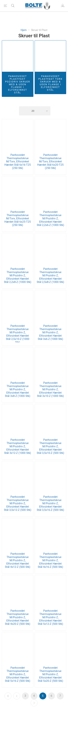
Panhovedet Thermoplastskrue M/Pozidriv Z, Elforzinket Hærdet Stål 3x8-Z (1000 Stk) (17, 389)
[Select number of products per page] (35, 110)
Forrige (16, 695)
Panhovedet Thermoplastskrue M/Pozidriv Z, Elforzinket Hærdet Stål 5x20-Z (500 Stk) (50, 674)
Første (8, 695)
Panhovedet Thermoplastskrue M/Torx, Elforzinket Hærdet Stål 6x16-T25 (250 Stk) (17, 161)
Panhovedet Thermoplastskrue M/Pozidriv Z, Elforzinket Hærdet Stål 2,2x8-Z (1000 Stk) (17, 275)
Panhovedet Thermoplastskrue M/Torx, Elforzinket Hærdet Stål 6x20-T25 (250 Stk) (50, 161)
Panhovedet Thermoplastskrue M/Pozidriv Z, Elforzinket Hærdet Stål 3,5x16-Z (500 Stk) (50, 503)
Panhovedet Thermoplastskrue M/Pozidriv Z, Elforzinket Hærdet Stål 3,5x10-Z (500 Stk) (50, 446)
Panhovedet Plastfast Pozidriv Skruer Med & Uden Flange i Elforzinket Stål (17, 84)
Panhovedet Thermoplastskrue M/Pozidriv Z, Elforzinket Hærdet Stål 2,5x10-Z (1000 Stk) (17, 334)
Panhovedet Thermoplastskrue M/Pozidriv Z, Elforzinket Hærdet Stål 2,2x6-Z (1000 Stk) (50, 218)
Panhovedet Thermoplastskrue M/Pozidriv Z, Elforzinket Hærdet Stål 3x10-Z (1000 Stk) (50, 389)
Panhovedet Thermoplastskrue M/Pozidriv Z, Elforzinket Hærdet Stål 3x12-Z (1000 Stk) (17, 446)
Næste (34, 702)
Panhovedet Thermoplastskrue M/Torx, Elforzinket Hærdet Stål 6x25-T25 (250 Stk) (17, 218)
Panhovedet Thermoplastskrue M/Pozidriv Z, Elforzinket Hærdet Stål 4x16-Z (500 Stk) (50, 560)
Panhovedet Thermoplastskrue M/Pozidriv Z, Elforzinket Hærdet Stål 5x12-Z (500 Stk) (50, 617)
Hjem (24, 30)
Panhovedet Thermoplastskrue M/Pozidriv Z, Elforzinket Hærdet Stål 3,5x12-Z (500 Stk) (17, 503)
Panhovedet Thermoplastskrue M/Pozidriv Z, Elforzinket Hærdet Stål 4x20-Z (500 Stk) (17, 617)
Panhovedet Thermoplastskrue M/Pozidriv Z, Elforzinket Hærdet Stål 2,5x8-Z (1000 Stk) (50, 275)
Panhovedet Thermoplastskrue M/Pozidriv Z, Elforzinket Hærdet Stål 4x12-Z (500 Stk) (17, 560)
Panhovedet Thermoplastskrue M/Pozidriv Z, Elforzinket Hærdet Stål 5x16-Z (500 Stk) (17, 674)
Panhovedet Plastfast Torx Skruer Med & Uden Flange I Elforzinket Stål (50, 83)
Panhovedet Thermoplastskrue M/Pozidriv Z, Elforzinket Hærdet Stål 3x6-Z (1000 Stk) (50, 332)
